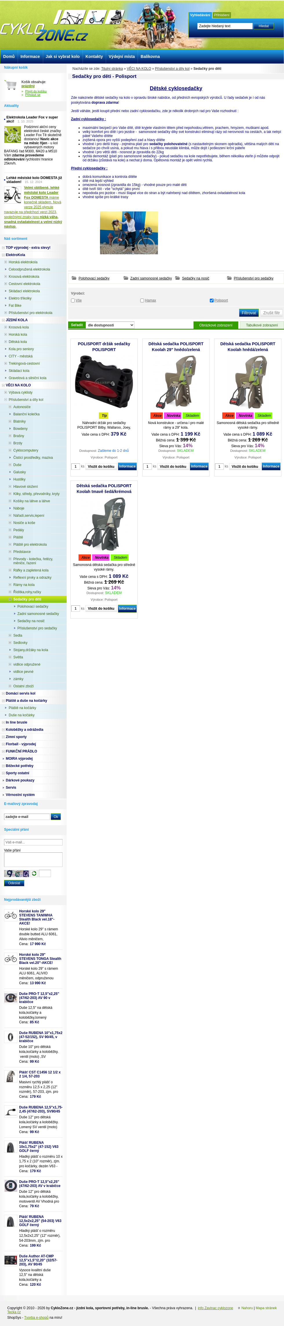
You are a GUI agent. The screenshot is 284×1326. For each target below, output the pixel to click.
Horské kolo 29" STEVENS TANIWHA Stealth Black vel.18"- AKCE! (36, 917)
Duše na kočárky (21, 715)
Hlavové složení (25, 487)
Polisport (221, 300)
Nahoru (247, 1308)
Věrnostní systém (20, 795)
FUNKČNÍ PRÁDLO (21, 751)
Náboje (18, 508)
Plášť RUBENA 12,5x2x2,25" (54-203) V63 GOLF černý (40, 1221)
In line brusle (16, 722)
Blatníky (19, 421)
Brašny (18, 436)
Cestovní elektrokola (24, 284)
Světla (18, 657)
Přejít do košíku (36, 91)
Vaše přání (12, 850)
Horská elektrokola (23, 262)
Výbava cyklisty (20, 392)
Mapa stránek (266, 1308)
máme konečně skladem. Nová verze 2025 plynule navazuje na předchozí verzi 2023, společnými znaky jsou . (33, 207)
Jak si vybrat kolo (63, 56)
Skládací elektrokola (24, 291)
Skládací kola (19, 371)
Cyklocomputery (25, 450)
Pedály (18, 530)
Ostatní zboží (23, 686)
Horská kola (18, 335)
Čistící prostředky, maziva (33, 458)
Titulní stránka (112, 69)
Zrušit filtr (271, 313)
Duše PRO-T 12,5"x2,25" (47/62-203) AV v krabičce (40, 1184)
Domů (9, 56)
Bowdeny (20, 429)
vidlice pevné (23, 672)
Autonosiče (21, 407)
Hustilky (19, 479)
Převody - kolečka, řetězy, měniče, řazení (33, 561)
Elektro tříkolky (20, 298)
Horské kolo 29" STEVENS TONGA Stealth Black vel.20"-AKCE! (40, 959)
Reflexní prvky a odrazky (32, 578)
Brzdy (17, 443)
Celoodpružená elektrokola (29, 269)
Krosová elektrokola (24, 277)
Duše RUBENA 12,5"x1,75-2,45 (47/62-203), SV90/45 (41, 1109)
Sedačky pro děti (27, 599)
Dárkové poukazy (20, 780)
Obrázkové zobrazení (215, 325)
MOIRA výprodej (19, 759)
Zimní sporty (16, 737)
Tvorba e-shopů (36, 1318)
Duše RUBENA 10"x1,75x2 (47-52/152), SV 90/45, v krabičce (40, 1037)
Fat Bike (15, 306)
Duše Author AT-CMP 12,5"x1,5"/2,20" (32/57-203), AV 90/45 (38, 1260)
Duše (17, 465)
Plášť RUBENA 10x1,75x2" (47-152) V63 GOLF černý (39, 1147)
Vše (79, 300)
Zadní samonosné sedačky (151, 278)
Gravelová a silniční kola (27, 378)
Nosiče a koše (24, 523)
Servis (11, 788)
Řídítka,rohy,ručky (27, 592)
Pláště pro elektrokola (30, 545)
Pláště (18, 537)
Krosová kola (19, 327)
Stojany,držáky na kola (30, 650)
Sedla (17, 635)
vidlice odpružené (26, 664)
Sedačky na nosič (195, 278)
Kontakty (94, 56)
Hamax (150, 300)
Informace (127, 466)
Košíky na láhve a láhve (31, 501)
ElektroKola (15, 255)
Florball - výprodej (21, 744)
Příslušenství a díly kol (172, 69)
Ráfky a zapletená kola (30, 570)
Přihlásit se (33, 94)
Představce (22, 552)
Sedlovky (20, 643)
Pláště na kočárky (22, 708)
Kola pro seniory (21, 349)
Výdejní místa (122, 56)
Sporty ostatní (17, 773)
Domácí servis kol (20, 693)
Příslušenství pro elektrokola (30, 313)
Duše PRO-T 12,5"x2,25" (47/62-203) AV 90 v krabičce (39, 998)
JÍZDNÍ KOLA (17, 320)
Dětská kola (18, 342)
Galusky (19, 472)
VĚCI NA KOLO (139, 69)
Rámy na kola (23, 585)
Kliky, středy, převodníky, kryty (36, 494)
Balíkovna (150, 56)
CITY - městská (20, 356)
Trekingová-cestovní (24, 363)
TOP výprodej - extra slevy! (28, 248)
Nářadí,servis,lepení (28, 516)
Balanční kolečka (26, 414)
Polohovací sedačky (94, 278)
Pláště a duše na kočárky (26, 701)
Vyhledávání (200, 15)
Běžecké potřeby (19, 766)
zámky (18, 679)
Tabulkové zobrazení (262, 325)
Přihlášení (222, 15)
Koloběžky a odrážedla (24, 730)
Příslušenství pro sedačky (254, 278)
